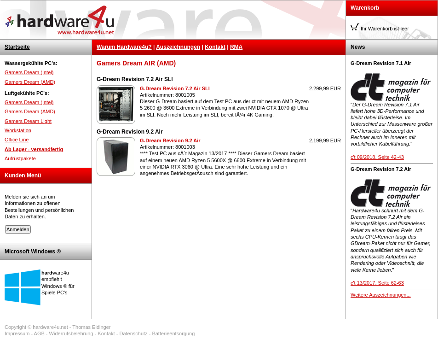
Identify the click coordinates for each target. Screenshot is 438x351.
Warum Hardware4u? (124, 47)
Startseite (17, 47)
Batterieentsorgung (173, 333)
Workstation (18, 130)
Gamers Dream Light (28, 121)
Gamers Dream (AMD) (30, 82)
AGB (39, 333)
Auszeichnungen (178, 47)
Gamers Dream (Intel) (29, 72)
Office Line (17, 139)
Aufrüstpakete (20, 158)
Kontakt (215, 47)
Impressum (17, 333)
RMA (236, 47)
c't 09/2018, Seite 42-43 (377, 157)
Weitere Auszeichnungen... (381, 295)
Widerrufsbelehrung (71, 333)
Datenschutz (133, 333)
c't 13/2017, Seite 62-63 (377, 283)
